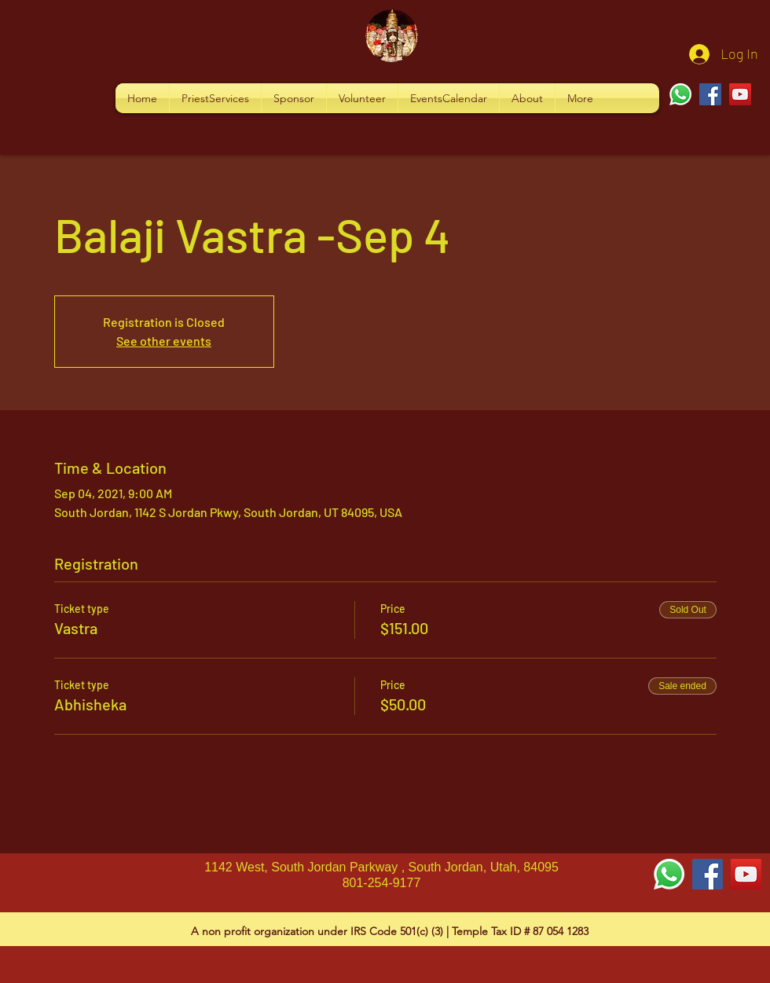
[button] (215, 98)
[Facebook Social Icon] (707, 874)
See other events (163, 340)
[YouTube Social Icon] (746, 874)
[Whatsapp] (680, 94)
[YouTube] (740, 94)
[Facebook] (710, 94)
